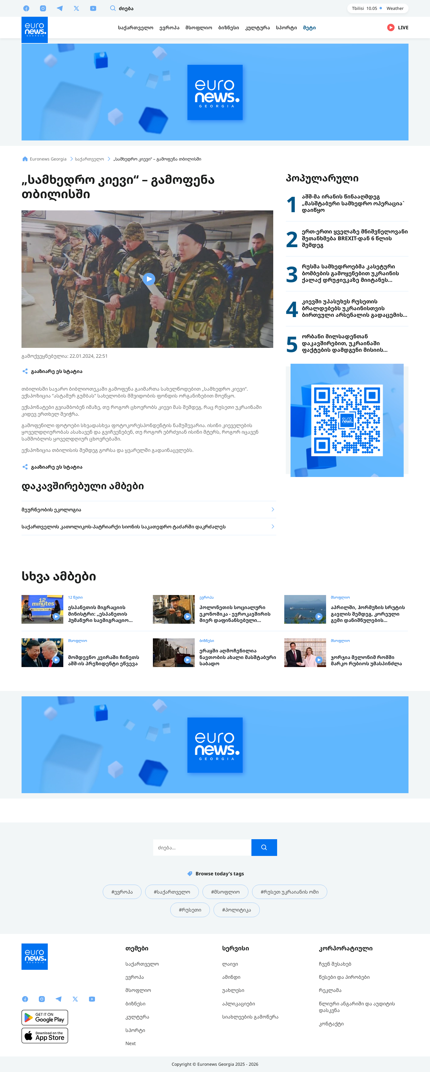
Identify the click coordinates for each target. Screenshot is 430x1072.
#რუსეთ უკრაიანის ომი (290, 892)
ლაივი (230, 964)
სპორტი (135, 1030)
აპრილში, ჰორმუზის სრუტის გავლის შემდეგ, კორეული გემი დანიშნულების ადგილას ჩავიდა (368, 614)
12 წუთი (75, 597)
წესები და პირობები (344, 977)
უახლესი (233, 990)
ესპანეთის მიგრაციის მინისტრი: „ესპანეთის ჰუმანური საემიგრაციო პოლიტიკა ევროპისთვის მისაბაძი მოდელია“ (101, 614)
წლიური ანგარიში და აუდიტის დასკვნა (357, 1006)
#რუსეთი (190, 909)
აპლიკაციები (238, 1003)
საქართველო (142, 964)
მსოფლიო (340, 597)
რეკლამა (330, 990)
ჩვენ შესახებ (335, 964)
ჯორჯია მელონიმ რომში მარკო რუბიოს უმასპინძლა (366, 660)
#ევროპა (122, 892)
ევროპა (206, 597)
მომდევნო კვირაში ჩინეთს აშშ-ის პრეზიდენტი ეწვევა (103, 660)
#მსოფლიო (225, 892)
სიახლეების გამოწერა (250, 1016)
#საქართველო (172, 892)
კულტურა (137, 1016)
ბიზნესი (206, 640)
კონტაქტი (331, 1023)
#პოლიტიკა (236, 909)
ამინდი (231, 977)
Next (130, 1043)
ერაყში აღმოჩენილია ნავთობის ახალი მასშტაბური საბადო (237, 657)
